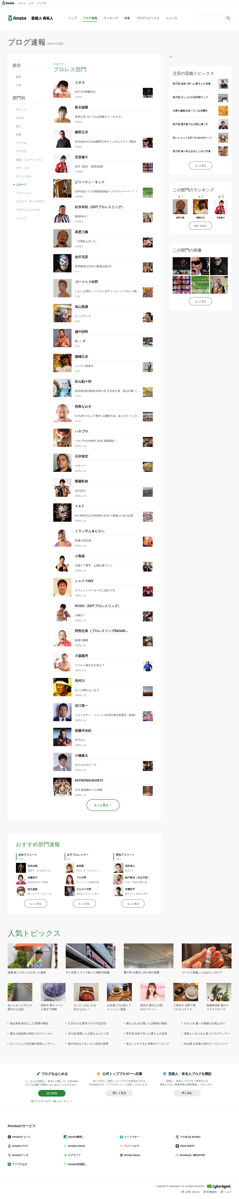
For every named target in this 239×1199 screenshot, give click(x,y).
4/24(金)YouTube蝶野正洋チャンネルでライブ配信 (105, 141)
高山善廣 (81, 306)
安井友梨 (33, 866)
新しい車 (80, 341)
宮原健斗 (81, 157)
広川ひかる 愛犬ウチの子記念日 (87, 1023)
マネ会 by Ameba (190, 1137)
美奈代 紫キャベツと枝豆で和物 (52, 1007)
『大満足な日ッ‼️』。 (88, 241)
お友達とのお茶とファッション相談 (119, 1007)
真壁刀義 (81, 232)
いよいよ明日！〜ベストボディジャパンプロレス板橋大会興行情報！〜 (118, 291)
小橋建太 (81, 755)
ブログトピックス (147, 18)
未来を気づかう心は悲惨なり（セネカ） (99, 116)
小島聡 (80, 556)
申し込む (187, 1093)
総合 (18, 77)
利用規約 (212, 1192)
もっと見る (35, 903)
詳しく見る (119, 1093)
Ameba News (132, 1155)
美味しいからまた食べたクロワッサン (207, 1033)
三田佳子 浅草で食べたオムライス (184, 1007)
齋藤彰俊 (81, 481)
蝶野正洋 (81, 132)
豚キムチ (129, 870)
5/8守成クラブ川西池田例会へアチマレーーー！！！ (106, 191)
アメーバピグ (131, 1146)
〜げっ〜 (80, 465)
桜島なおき (83, 406)
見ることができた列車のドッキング (147, 1043)
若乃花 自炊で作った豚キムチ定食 (192, 83)
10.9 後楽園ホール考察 (88, 790)
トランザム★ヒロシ (90, 531)
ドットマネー (131, 1137)
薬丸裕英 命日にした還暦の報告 (29, 1023)
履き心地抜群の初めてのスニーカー (31, 1033)
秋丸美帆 (33, 889)
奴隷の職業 (81, 640)
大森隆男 (81, 655)
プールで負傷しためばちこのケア (202, 972)
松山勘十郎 (83, 381)
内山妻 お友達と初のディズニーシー (206, 1043)
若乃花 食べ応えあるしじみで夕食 (192, 151)
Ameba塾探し (76, 1137)
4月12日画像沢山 (85, 91)
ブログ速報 (90, 18)
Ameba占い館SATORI (192, 1155)
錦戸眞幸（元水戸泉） (137, 877)
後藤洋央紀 (83, 730)
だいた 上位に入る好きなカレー (85, 1007)
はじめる (51, 1093)
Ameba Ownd (76, 1146)
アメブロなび (19, 1164)
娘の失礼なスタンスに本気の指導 (88, 1043)
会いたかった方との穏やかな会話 (20, 1007)
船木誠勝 (81, 107)
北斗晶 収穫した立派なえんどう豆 (88, 1033)
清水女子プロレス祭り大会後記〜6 (94, 893)
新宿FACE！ (82, 216)
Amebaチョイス (21, 1137)
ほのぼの (80, 490)
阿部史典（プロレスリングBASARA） (103, 630)
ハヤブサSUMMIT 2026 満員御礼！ (96, 441)
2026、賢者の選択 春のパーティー (142, 882)
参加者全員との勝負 (38, 882)
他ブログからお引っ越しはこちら (49, 1101)
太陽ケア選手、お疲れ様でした (94, 565)
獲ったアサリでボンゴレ (40, 893)
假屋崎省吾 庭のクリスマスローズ (217, 1007)
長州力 (80, 680)
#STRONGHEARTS (89, 780)
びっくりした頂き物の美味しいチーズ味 (34, 1043)
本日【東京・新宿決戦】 (89, 166)
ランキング (110, 18)
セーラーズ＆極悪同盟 (87, 882)
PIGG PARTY (187, 1146)
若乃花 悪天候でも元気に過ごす (190, 124)
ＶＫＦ (80, 506)
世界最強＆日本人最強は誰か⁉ (93, 266)
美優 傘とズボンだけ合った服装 (27, 972)
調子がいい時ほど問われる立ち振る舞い (145, 893)
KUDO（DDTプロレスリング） (98, 606)
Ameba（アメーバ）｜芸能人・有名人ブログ (30, 18)
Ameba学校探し (77, 1164)
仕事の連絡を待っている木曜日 (190, 110)
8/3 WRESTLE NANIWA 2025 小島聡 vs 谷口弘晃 (104, 515)
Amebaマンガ (20, 1155)
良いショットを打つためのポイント (192, 137)
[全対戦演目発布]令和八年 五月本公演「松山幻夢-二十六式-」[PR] (114, 391)
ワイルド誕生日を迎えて (89, 665)
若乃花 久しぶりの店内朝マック (190, 97)
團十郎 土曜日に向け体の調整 (141, 972)
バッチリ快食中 (84, 366)
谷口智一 (81, 705)
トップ (72, 18)
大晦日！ (80, 615)
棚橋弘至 (81, 356)
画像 (127, 18)
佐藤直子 (33, 877)
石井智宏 (81, 456)
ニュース (171, 18)
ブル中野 (81, 877)
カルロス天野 (83, 889)
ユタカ (80, 82)
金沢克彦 (81, 257)
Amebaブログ (20, 1146)
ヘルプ (228, 1192)
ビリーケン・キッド (90, 182)
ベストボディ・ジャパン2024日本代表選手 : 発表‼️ (105, 715)
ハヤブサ (81, 431)
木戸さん (80, 740)
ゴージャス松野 (86, 281)
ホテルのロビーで (85, 765)
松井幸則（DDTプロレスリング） (100, 207)
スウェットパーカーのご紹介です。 (96, 590)
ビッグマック (83, 316)
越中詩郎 (81, 331)
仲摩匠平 (130, 889)
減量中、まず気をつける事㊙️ (43, 870)
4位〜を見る (200, 225)
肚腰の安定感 (83, 540)
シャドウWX (84, 581)
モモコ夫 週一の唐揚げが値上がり (204, 1023)
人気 (18, 85)
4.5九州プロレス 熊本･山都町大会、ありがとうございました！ (113, 416)
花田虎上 (130, 866)
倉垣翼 (80, 866)
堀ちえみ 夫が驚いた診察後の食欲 (146, 1023)
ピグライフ (74, 1155)
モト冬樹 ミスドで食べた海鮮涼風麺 (87, 972)
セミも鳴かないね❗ (87, 690)
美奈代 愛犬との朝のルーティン (151, 1007)
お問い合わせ (192, 1192)
